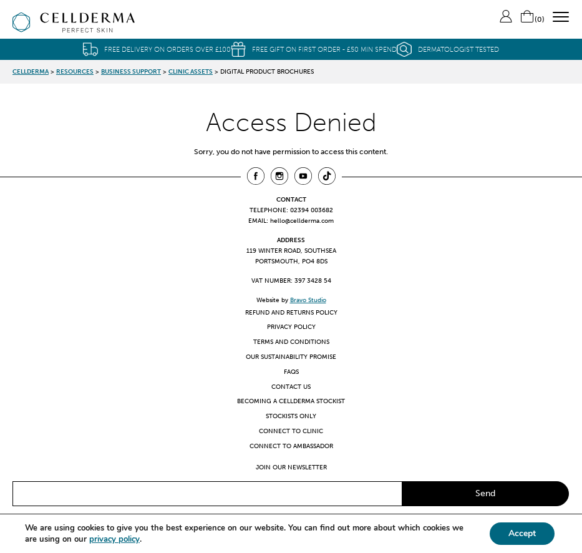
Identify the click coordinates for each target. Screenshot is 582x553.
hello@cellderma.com (302, 220)
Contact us (291, 386)
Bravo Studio (308, 299)
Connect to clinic (291, 431)
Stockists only (291, 416)
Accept (522, 533)
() (532, 19)
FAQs (291, 371)
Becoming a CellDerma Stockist (291, 401)
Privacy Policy (291, 326)
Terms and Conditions (291, 341)
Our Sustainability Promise (291, 356)
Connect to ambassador (291, 446)
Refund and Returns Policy (291, 312)
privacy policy (114, 539)
